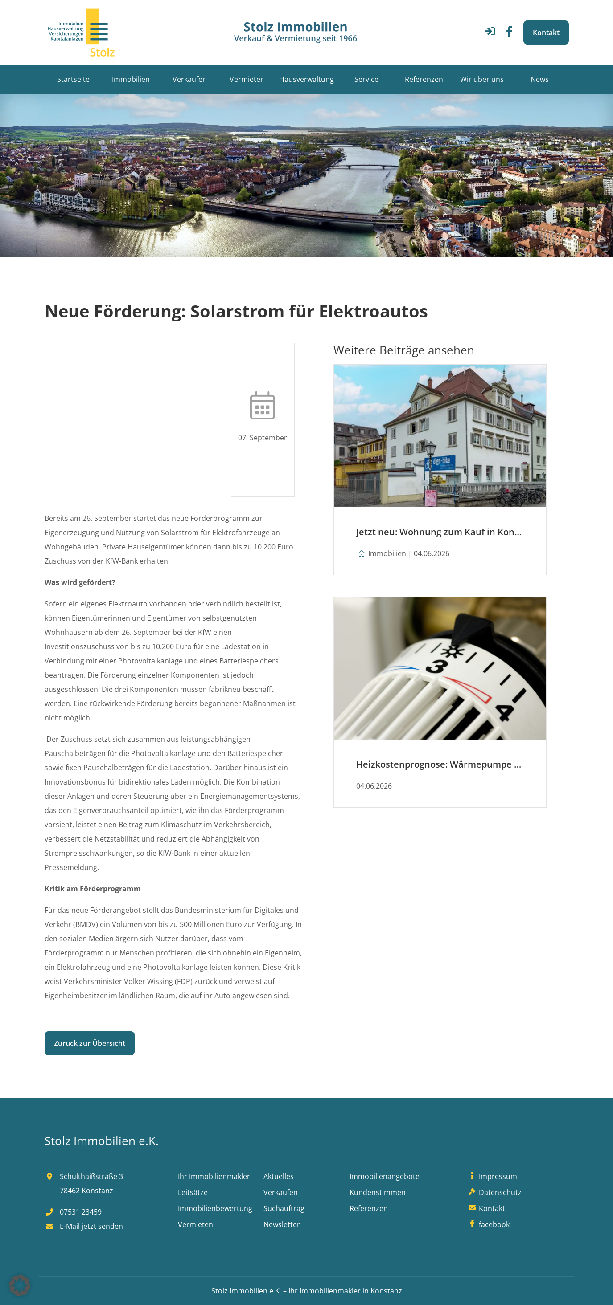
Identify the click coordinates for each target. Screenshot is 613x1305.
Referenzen (424, 79)
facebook (488, 1224)
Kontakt (546, 32)
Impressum (492, 1176)
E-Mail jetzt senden (84, 1226)
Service (366, 79)
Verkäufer (189, 79)
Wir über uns (482, 79)
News (540, 79)
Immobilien (131, 79)
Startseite (73, 79)
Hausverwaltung (306, 79)
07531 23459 (73, 1212)
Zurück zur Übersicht (89, 1043)
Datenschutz (494, 1192)
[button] (19, 1285)
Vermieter (246, 79)
